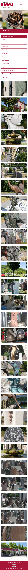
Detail (3, 39)
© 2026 (14, 562)
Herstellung (4, 43)
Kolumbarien (5, 46)
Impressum (17, 568)
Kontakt (7, 568)
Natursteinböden (5, 60)
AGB (21, 568)
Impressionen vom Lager (7, 36)
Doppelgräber (5, 53)
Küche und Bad (5, 63)
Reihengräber (5, 49)
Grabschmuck (5, 77)
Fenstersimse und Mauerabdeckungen (10, 73)
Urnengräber (5, 56)
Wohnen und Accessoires (7, 70)
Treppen (4, 67)
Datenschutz (12, 568)
